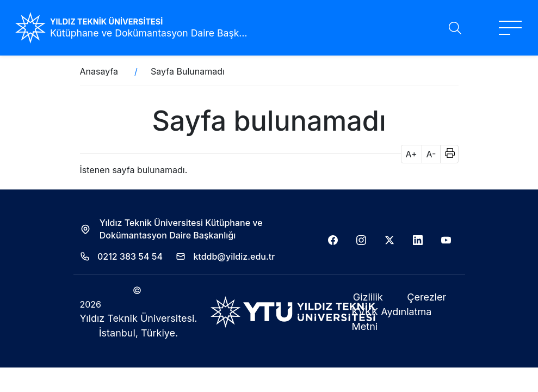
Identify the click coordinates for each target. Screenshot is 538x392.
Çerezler (426, 297)
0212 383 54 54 (130, 256)
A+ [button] (411, 154)
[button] (446, 154)
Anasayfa (99, 71)
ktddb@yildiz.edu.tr (234, 256)
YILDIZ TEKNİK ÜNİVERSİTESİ (106, 21)
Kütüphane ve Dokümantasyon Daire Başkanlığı (150, 33)
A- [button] (431, 154)
